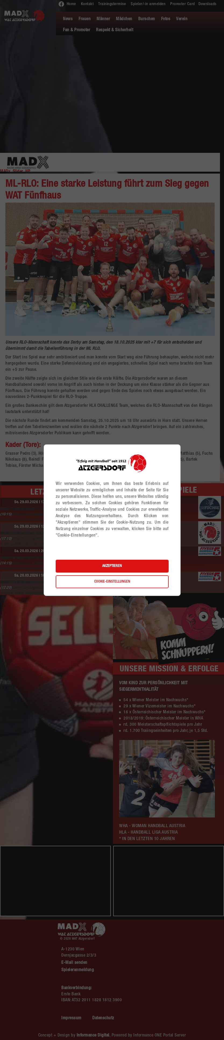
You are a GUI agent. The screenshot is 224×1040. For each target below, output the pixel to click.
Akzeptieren (112, 566)
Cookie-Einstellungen (112, 582)
